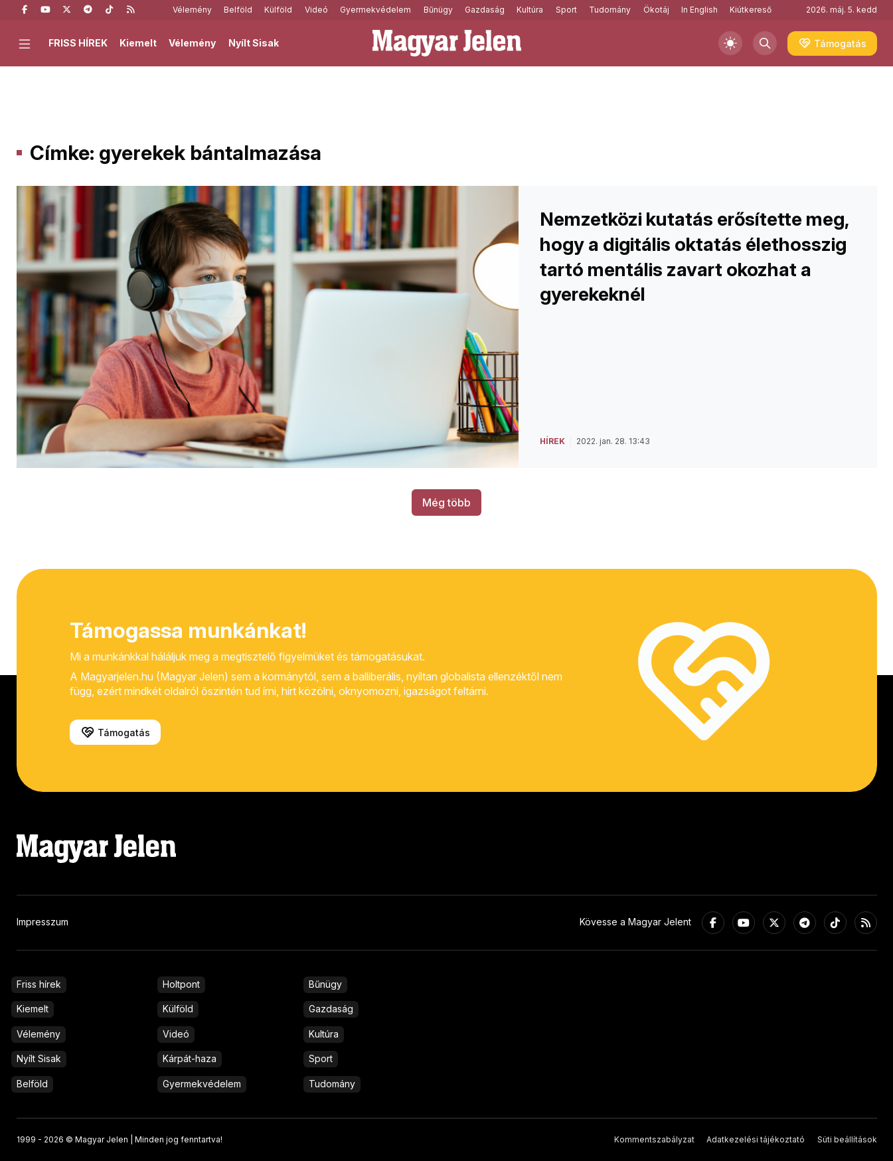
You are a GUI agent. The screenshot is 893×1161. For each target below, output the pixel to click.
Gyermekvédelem (375, 10)
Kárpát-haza (189, 1058)
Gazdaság (485, 10)
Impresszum (42, 921)
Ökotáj (656, 10)
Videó (316, 10)
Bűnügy (438, 10)
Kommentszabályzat (654, 1139)
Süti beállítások (847, 1139)
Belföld (238, 10)
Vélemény (192, 10)
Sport (566, 10)
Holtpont (181, 984)
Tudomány (610, 10)
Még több (446, 502)
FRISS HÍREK (78, 42)
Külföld (278, 10)
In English (699, 10)
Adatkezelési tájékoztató (755, 1139)
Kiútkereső (750, 10)
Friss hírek (39, 984)
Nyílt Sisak (253, 42)
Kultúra (530, 10)
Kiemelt (138, 42)
